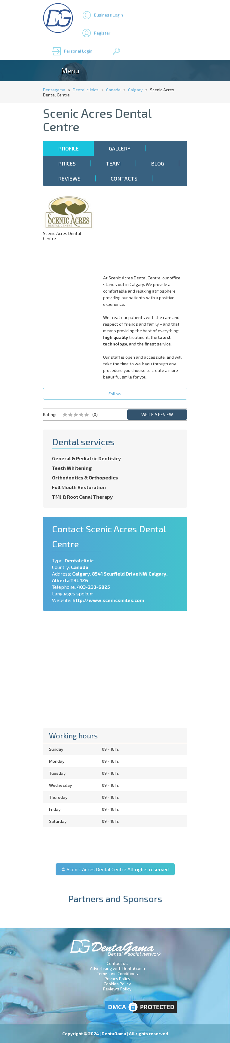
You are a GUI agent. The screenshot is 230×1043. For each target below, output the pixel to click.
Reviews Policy (117, 988)
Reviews (69, 178)
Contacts (124, 178)
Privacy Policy (117, 978)
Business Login (108, 14)
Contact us (117, 963)
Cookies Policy (117, 983)
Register (102, 32)
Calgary (135, 89)
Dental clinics (86, 89)
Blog (157, 163)
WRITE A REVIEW (157, 414)
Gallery (119, 148)
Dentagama (54, 89)
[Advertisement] (146, 232)
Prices (67, 163)
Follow (115, 393)
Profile (68, 148)
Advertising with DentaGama (117, 968)
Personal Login (78, 50)
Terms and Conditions (117, 973)
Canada (113, 89)
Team (113, 163)
